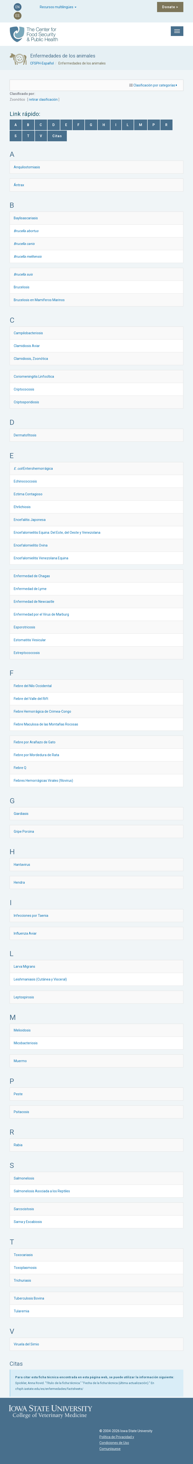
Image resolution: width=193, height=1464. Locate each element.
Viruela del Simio (26, 1344)
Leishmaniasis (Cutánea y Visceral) (40, 979)
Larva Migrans (24, 966)
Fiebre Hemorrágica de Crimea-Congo (42, 711)
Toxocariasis (23, 1255)
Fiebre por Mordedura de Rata (36, 755)
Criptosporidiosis (26, 402)
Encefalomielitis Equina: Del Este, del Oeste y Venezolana (57, 532)
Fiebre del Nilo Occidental (33, 686)
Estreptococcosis (27, 653)
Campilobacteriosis (28, 333)
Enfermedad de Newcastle (34, 602)
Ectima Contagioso (28, 494)
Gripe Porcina (24, 831)
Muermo (20, 1061)
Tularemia (21, 1311)
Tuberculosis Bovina (29, 1298)
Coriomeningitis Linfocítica (34, 376)
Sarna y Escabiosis (28, 1222)
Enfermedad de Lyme (30, 589)
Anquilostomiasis (27, 167)
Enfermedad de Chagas (32, 576)
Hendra (19, 882)
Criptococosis (24, 389)
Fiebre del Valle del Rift (31, 699)
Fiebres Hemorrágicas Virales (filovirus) (43, 780)
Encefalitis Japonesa (30, 520)
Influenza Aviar (25, 933)
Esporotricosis (24, 627)
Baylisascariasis (26, 218)
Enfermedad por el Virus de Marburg (41, 614)
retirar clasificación (43, 99)
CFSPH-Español (42, 63)
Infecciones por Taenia (31, 915)
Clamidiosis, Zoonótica (31, 359)
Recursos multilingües (58, 7)
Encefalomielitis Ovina (31, 545)
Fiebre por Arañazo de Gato (34, 742)
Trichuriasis (22, 1280)
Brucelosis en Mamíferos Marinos (39, 300)
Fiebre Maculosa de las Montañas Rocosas (46, 724)
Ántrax (19, 185)
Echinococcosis (25, 481)
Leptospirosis (24, 997)
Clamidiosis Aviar (27, 346)
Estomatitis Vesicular (30, 640)
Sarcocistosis (24, 1209)
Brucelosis (21, 287)
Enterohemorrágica (33, 468)
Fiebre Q (20, 768)
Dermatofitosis (25, 435)
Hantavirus (22, 865)
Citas (57, 136)
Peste (18, 1094)
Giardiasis (21, 814)
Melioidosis (22, 1030)
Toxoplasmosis (25, 1268)
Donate (170, 7)
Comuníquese (106, 1449)
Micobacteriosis (26, 1043)
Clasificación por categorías (155, 85)
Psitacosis (21, 1112)
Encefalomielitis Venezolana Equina (41, 558)
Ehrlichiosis (22, 507)
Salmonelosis (24, 1178)
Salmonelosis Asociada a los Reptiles (42, 1191)
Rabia (18, 1145)
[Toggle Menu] (177, 31)
